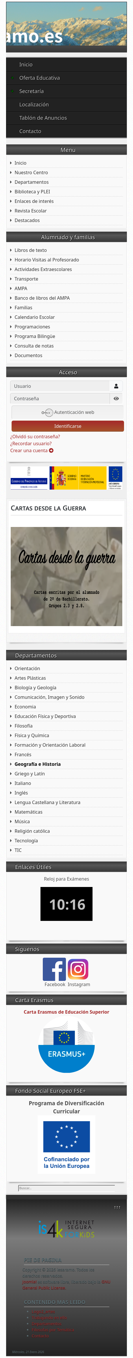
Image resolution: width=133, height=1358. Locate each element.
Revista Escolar (30, 211)
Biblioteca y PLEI (32, 191)
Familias (23, 307)
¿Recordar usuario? (30, 443)
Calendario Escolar (34, 317)
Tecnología (26, 840)
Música (22, 821)
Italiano (22, 783)
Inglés (21, 793)
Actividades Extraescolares (43, 269)
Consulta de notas (33, 346)
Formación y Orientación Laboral (49, 745)
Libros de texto (30, 250)
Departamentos (31, 182)
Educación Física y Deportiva (45, 716)
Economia (25, 706)
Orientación (27, 668)
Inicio (26, 64)
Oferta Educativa (35, 77)
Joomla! (30, 1281)
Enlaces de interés (33, 201)
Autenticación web (68, 413)
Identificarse (68, 426)
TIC (17, 850)
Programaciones (32, 326)
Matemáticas (28, 812)
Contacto (30, 131)
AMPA (20, 288)
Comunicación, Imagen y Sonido (49, 697)
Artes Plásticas (30, 678)
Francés (22, 754)
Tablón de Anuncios (43, 117)
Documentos (28, 355)
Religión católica (32, 831)
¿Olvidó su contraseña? (35, 436)
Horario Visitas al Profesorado (46, 260)
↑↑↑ (117, 1207)
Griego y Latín (29, 773)
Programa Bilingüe (34, 336)
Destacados (27, 220)
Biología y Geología (35, 687)
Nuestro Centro (31, 172)
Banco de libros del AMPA (42, 298)
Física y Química (31, 735)
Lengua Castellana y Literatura (47, 802)
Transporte (26, 279)
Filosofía (23, 726)
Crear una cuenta (31, 450)
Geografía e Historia (37, 764)
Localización (34, 104)
